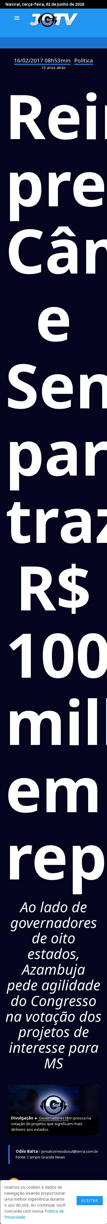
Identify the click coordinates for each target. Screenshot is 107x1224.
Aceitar (89, 1200)
